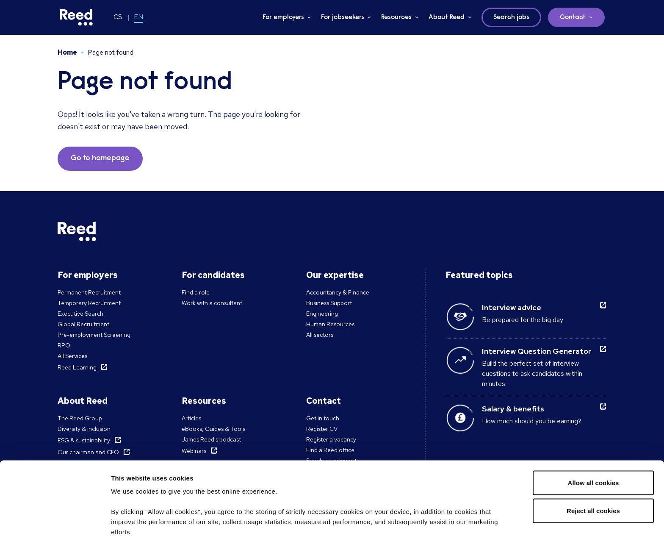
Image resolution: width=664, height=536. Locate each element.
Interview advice (511, 307)
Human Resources (330, 324)
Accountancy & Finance (337, 292)
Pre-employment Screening (94, 335)
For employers (283, 17)
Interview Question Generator (536, 351)
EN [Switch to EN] (138, 16)
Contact (573, 17)
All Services (72, 356)
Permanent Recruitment (89, 292)
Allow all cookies (593, 417)
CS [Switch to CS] (117, 16)
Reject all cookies (593, 445)
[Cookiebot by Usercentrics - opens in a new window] (55, 519)
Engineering (322, 313)
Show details (130, 519)
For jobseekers (342, 17)
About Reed (447, 17)
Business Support (329, 303)
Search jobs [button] (511, 17)
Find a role (196, 292)
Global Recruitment (83, 324)
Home (67, 52)
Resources (396, 17)
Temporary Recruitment (89, 303)
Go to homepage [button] (100, 158)
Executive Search (80, 313)
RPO (64, 345)
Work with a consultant (212, 303)
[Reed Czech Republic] (76, 17)
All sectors (319, 335)
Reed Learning (77, 367)
